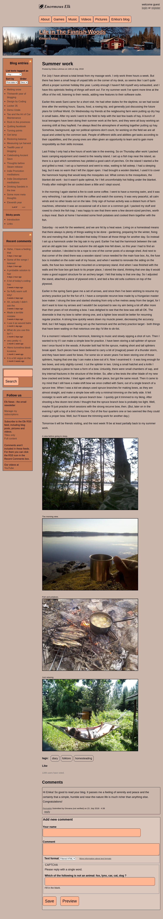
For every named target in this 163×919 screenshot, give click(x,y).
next (23, 207)
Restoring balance (16, 139)
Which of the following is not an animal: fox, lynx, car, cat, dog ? (86, 877)
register (155, 7)
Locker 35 (12, 105)
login (145, 7)
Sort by (10, 78)
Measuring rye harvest (19, 143)
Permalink (47, 808)
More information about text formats (95, 861)
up (44, 769)
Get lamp (12, 134)
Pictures (101, 19)
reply (47, 811)
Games (58, 19)
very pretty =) (14, 340)
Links (10, 223)
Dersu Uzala (13, 110)
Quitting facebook (16, 126)
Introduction (13, 219)
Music (72, 19)
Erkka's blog (120, 19)
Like (45, 765)
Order (23, 78)
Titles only (9, 435)
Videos (86, 19)
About (45, 19)
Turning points (14, 130)
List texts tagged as (17, 70)
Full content (10, 438)
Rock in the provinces (18, 122)
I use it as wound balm (19, 323)
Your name (49, 826)
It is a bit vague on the (19, 358)
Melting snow (14, 89)
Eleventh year (14, 202)
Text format (52, 860)
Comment (50, 841)
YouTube (9, 468)
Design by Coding (16, 101)
